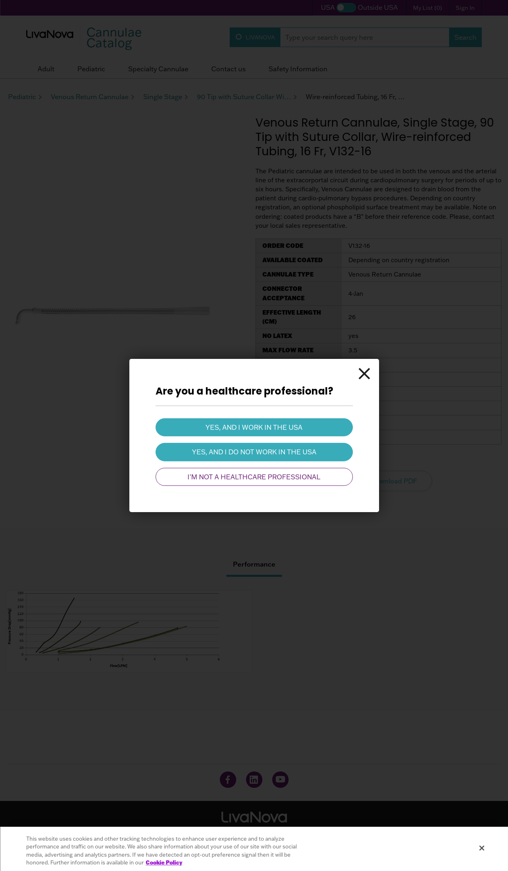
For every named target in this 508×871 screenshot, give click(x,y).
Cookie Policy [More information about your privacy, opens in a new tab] (164, 862)
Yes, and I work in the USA (254, 427)
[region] (254, 849)
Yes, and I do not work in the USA (254, 452)
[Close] (364, 373)
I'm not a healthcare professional (254, 477)
